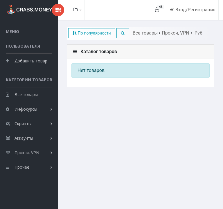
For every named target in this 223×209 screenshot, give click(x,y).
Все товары (22, 94)
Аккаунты (19, 138)
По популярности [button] (92, 33)
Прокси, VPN (22, 152)
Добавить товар (26, 61)
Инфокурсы (21, 109)
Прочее (17, 167)
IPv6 (197, 33)
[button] (122, 33)
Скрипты (18, 123)
